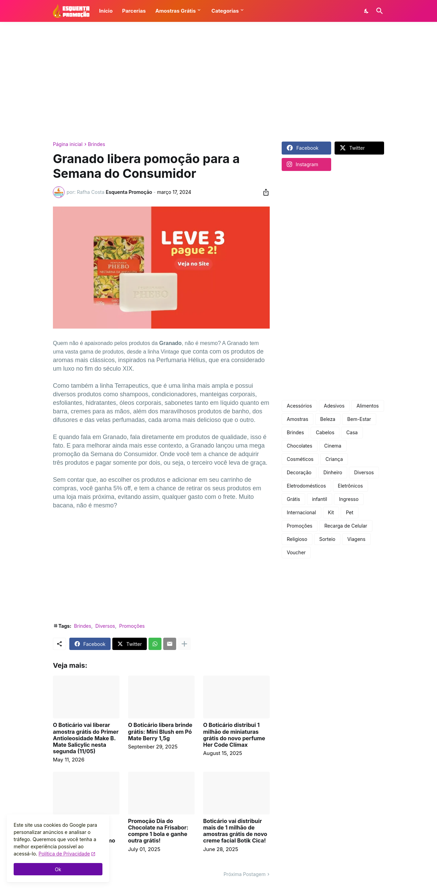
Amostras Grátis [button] (175, 11)
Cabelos (325, 432)
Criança (334, 459)
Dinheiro (332, 472)
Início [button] (106, 11)
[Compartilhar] (264, 192)
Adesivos (334, 406)
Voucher (296, 552)
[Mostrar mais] (184, 644)
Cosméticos (300, 459)
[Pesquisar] (378, 11)
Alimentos (367, 406)
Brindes (96, 144)
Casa (351, 432)
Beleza (327, 419)
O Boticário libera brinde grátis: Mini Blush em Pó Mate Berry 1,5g (160, 731)
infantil (319, 499)
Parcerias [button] (134, 11)
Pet (349, 512)
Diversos (105, 626)
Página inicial (68, 144)
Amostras (297, 419)
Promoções (132, 626)
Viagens (356, 539)
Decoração (299, 472)
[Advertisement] (218, 82)
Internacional (301, 512)
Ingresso (348, 499)
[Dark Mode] (366, 11)
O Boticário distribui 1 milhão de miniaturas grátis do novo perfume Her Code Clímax (234, 735)
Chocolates (299, 446)
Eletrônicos (350, 486)
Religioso (297, 539)
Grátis (293, 499)
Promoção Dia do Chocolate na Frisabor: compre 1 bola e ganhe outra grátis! (158, 831)
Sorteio (327, 539)
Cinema (332, 446)
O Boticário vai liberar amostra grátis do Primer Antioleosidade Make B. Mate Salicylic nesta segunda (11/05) (85, 738)
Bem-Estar (359, 419)
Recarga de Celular (345, 526)
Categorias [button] (225, 11)
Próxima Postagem (245, 874)
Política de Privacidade (64, 854)
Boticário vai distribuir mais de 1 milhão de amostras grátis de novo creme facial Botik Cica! (235, 831)
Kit (331, 512)
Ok (58, 869)
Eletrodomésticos (306, 486)
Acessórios (299, 406)
